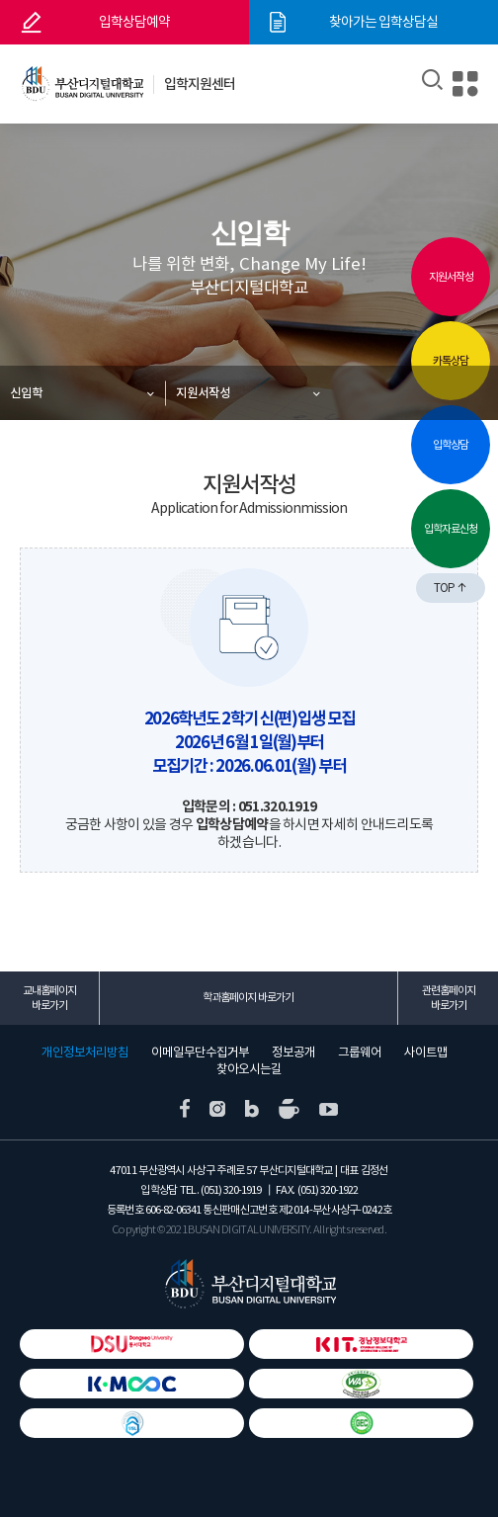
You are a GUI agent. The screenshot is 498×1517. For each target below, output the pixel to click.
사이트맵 (426, 1052)
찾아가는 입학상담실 (383, 22)
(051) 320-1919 (231, 1190)
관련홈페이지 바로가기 (448, 997)
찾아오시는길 (249, 1069)
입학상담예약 (134, 22)
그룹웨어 (359, 1052)
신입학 (26, 392)
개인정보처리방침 (85, 1052)
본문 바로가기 (0, 0)
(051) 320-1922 (327, 1190)
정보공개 (293, 1052)
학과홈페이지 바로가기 (248, 997)
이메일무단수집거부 (200, 1052)
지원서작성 (203, 392)
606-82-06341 (173, 1210)
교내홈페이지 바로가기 (49, 997)
